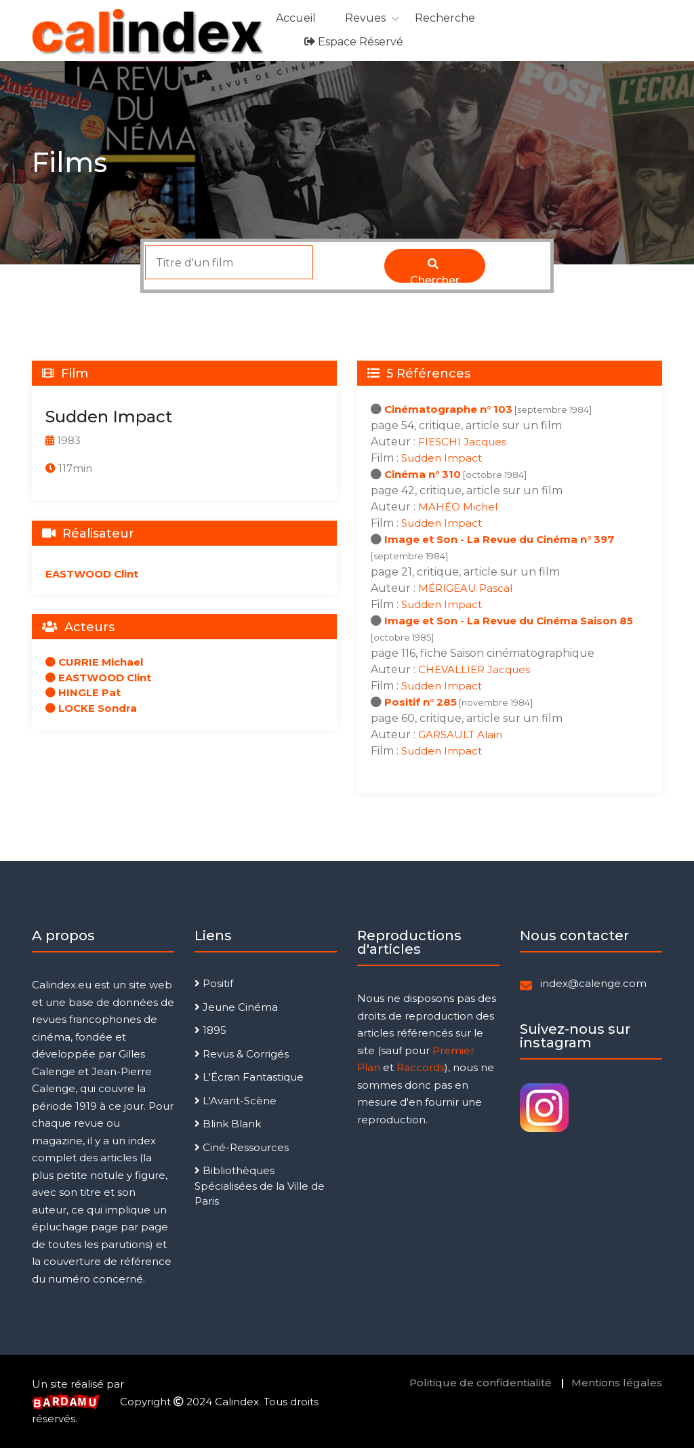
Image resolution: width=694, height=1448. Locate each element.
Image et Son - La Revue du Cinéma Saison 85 (508, 620)
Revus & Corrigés (242, 1053)
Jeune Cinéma (236, 1007)
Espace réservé (353, 41)
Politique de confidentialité (480, 1382)
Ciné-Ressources (242, 1147)
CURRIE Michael (94, 662)
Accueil (296, 18)
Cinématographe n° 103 (448, 409)
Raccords (420, 1067)
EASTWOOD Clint (91, 573)
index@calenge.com (593, 983)
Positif (214, 983)
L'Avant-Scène (236, 1100)
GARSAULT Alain (460, 734)
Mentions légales (616, 1382)
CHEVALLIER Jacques (474, 669)
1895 (210, 1030)
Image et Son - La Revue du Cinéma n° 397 (499, 539)
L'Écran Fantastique (249, 1076)
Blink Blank (228, 1123)
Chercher (435, 270)
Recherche (445, 18)
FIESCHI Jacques (462, 441)
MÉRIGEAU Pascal (465, 588)
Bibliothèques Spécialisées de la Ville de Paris (260, 1185)
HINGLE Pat (83, 692)
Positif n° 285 (420, 702)
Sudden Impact (441, 457)
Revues (365, 18)
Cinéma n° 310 (422, 474)
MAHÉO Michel (457, 506)
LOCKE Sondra (91, 708)
